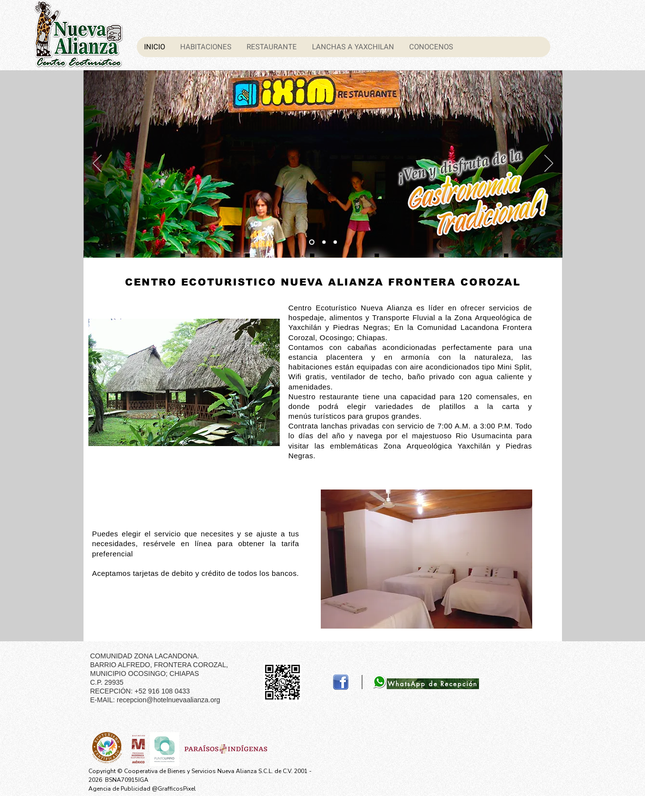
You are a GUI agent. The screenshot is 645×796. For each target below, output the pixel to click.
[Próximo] (548, 164)
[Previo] (97, 164)
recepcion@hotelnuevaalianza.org (168, 700)
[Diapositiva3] (324, 242)
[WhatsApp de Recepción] (433, 683)
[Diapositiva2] (311, 242)
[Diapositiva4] (335, 242)
